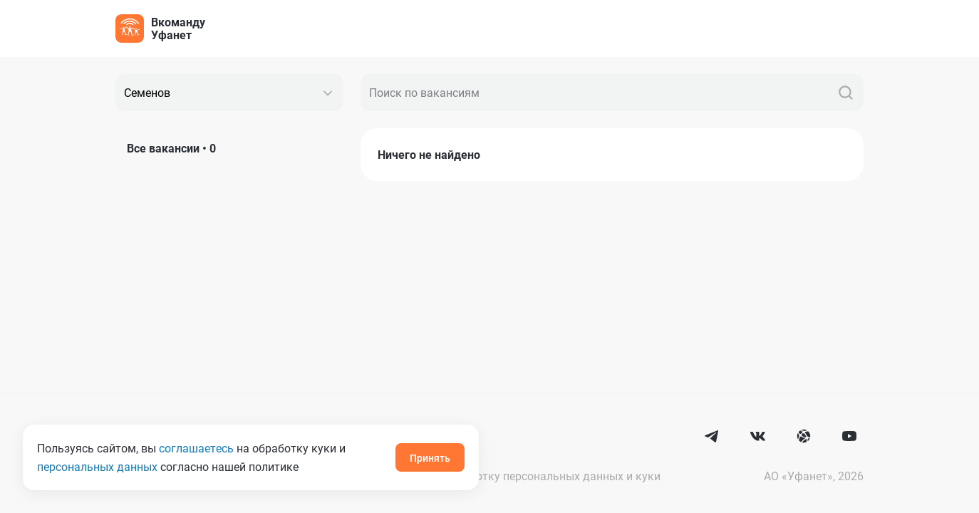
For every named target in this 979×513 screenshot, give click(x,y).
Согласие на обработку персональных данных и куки (518, 475)
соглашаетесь (196, 447)
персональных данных (97, 466)
